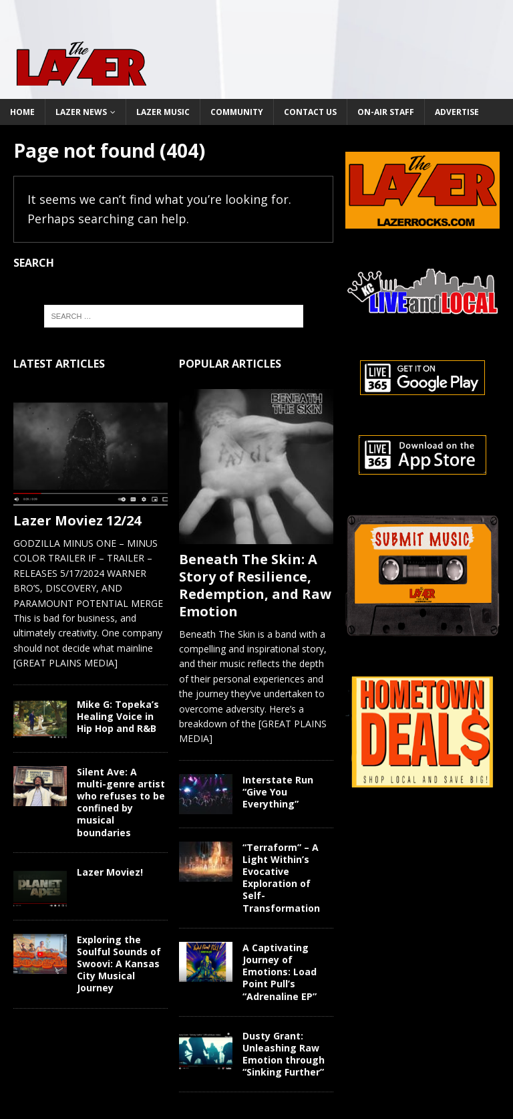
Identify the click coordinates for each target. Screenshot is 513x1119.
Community (236, 112)
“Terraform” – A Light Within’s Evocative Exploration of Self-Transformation (281, 877)
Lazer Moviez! (110, 872)
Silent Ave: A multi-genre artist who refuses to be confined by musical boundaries (121, 802)
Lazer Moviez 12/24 (77, 520)
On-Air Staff (385, 112)
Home (22, 112)
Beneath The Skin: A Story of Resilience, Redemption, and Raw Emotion (255, 585)
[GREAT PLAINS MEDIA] (65, 662)
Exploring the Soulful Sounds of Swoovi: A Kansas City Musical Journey (119, 964)
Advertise (457, 112)
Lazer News (81, 112)
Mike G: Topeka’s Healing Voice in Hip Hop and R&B (118, 716)
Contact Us (310, 112)
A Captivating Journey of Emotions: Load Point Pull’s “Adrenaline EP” (279, 972)
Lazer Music (163, 112)
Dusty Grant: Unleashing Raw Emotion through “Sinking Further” (283, 1054)
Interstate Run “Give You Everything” (277, 791)
